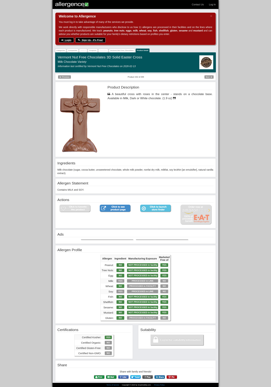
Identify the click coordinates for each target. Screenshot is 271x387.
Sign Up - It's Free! (90, 40)
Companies (72, 50)
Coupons (92, 50)
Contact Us (198, 4)
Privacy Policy (159, 385)
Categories (60, 50)
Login (66, 40)
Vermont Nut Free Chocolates (122, 50)
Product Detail (142, 50)
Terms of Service (113, 385)
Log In (212, 4)
